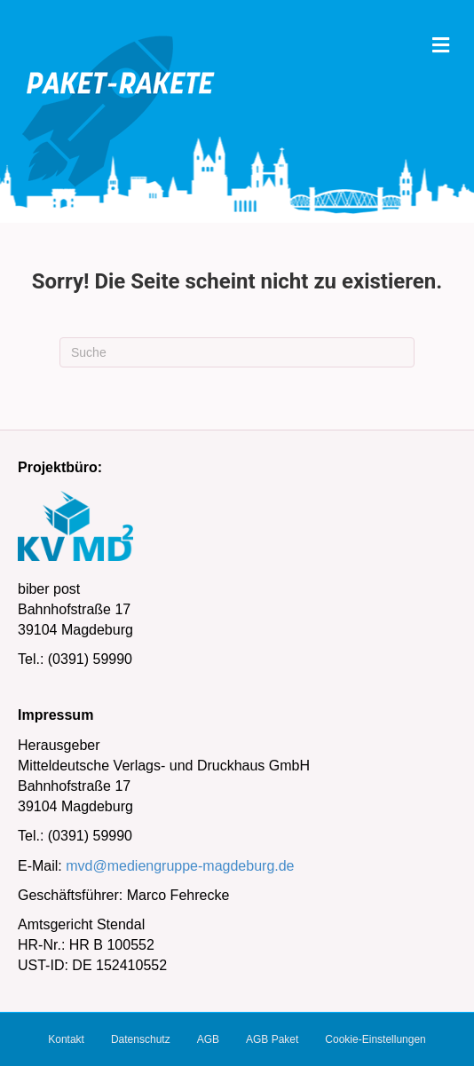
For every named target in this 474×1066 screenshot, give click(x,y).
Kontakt (66, 1039)
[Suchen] (237, 352)
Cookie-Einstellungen (375, 1039)
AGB (208, 1039)
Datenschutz (140, 1039)
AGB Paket (272, 1039)
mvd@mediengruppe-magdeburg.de (180, 865)
